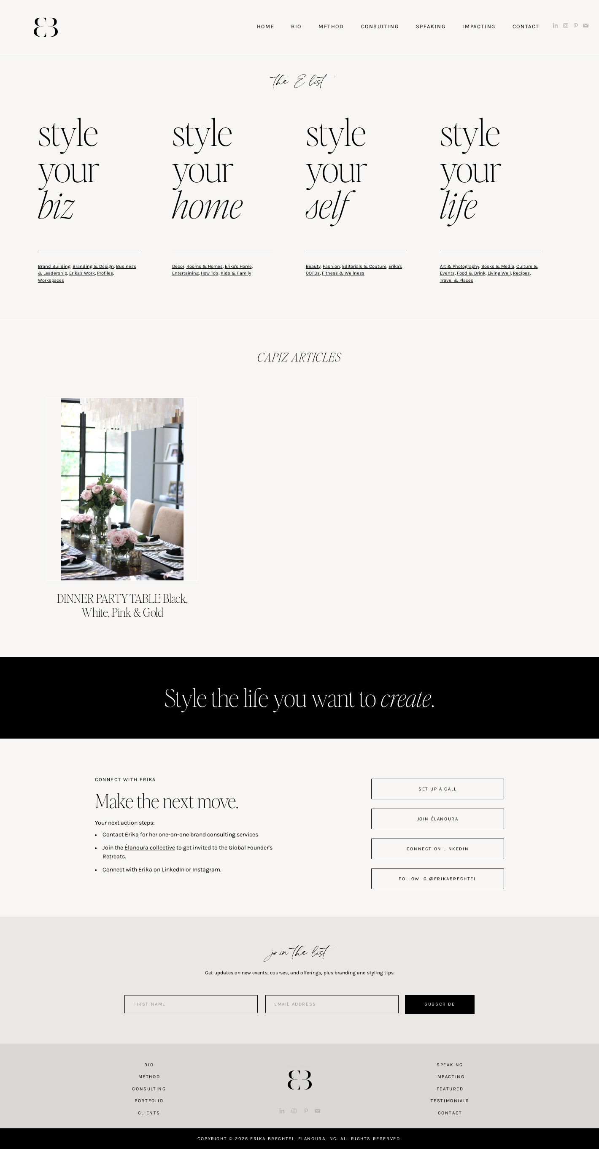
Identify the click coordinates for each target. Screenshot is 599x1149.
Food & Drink (471, 273)
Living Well (499, 273)
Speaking (450, 1065)
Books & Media (497, 266)
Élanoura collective (149, 847)
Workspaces (51, 280)
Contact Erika (121, 834)
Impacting (449, 1076)
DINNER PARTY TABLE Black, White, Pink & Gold (122, 605)
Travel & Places (456, 280)
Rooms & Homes (204, 266)
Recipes (521, 273)
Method (149, 1076)
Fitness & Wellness (343, 273)
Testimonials (450, 1100)
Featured (450, 1089)
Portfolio (149, 1100)
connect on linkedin (438, 849)
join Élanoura (438, 819)
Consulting (149, 1089)
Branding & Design (93, 266)
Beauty (313, 266)
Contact (450, 1113)
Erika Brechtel (46, 27)
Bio (149, 1065)
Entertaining (185, 273)
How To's (210, 273)
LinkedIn (173, 869)
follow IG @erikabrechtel (437, 879)
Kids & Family (236, 273)
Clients (149, 1113)
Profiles (105, 273)
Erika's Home (238, 266)
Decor (178, 266)
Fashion (331, 266)
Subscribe (439, 1004)
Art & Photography (459, 266)
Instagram (206, 869)
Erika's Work (82, 273)
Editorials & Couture (364, 266)
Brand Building (54, 266)
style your (69, 170)
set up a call (437, 789)
